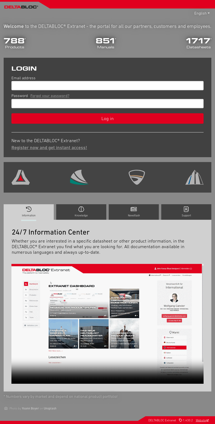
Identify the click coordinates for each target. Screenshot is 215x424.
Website (202, 420)
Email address (23, 78)
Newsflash (134, 211)
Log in (107, 118)
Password (41, 95)
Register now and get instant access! (49, 147)
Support (186, 211)
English (200, 13)
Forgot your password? (49, 95)
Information (29, 213)
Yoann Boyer (30, 408)
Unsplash (50, 408)
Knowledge (81, 211)
